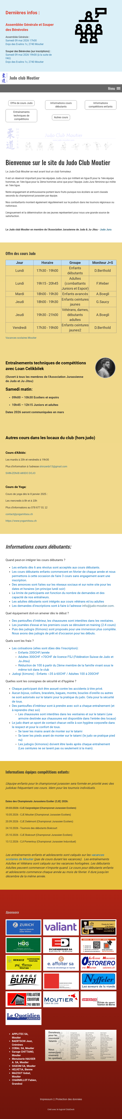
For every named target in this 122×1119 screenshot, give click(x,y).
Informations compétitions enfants (100, 105)
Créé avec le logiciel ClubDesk (61, 1109)
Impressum (46, 1099)
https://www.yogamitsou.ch (21, 520)
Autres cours (61, 117)
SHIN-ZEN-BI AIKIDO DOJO (20, 473)
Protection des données (69, 1099)
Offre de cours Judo (21, 103)
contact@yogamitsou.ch (19, 514)
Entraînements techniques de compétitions (21, 115)
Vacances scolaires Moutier (21, 337)
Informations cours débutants (61, 105)
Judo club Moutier (25, 78)
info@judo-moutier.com (98, 606)
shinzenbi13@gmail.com (53, 466)
